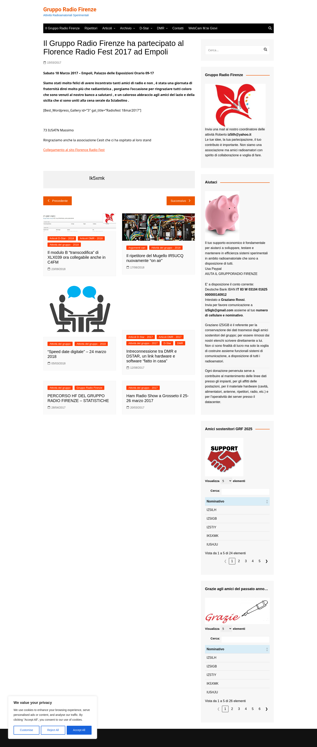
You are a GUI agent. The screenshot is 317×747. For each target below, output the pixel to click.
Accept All (79, 730)
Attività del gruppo (60, 343)
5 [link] (260, 561)
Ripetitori (91, 28)
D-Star (144, 28)
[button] (267, 501)
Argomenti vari (136, 247)
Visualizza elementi (225, 480)
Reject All (53, 730)
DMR (160, 28)
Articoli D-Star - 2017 (140, 336)
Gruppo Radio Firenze (70, 9)
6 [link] (260, 709)
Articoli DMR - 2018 (91, 238)
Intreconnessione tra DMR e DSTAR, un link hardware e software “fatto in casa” (151, 356)
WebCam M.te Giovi (202, 28)
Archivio (126, 28)
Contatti (178, 28)
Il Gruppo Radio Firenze (62, 28)
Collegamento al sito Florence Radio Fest (74, 150)
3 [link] (246, 561)
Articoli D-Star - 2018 (62, 238)
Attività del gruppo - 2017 (143, 343)
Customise (26, 730)
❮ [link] (225, 561)
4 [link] (253, 561)
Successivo (181, 200)
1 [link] (232, 561)
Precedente (57, 200)
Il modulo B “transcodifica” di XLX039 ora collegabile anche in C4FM (77, 257)
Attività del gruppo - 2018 (64, 244)
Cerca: (215, 490)
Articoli (107, 28)
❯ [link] (266, 561)
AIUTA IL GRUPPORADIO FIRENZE (231, 274)
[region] (52, 717)
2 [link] (239, 561)
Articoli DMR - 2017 (170, 336)
